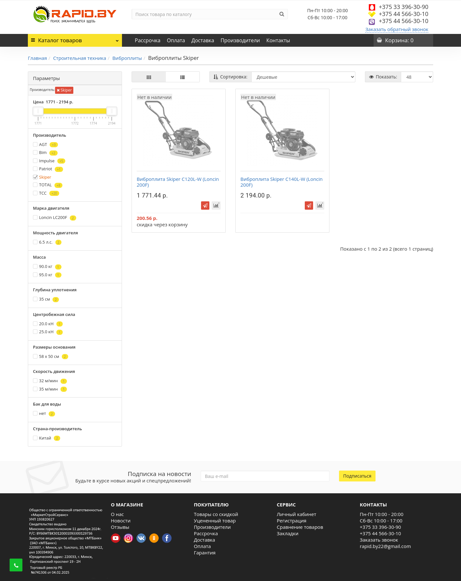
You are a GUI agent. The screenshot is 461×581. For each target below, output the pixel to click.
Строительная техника (79, 58)
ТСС (46, 193)
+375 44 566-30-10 (403, 14)
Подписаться (357, 476)
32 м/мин (50, 381)
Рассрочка (147, 40)
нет (44, 413)
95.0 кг (47, 275)
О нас (117, 514)
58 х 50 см (50, 356)
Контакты (278, 40)
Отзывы (120, 527)
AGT (45, 144)
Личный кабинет (296, 514)
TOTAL (47, 185)
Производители (240, 40)
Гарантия (204, 552)
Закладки (288, 533)
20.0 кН (48, 324)
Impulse (49, 161)
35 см (46, 299)
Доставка (202, 40)
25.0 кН (48, 332)
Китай (46, 438)
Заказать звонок (379, 540)
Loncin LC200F (54, 217)
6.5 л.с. (47, 242)
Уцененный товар (215, 520)
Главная (37, 58)
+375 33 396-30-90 (403, 7)
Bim (45, 152)
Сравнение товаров (300, 527)
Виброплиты (127, 58)
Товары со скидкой (216, 514)
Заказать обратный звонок (396, 29)
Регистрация (291, 520)
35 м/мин (50, 389)
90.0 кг (47, 266)
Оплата (176, 40)
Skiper (64, 90)
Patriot (48, 169)
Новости (121, 520)
